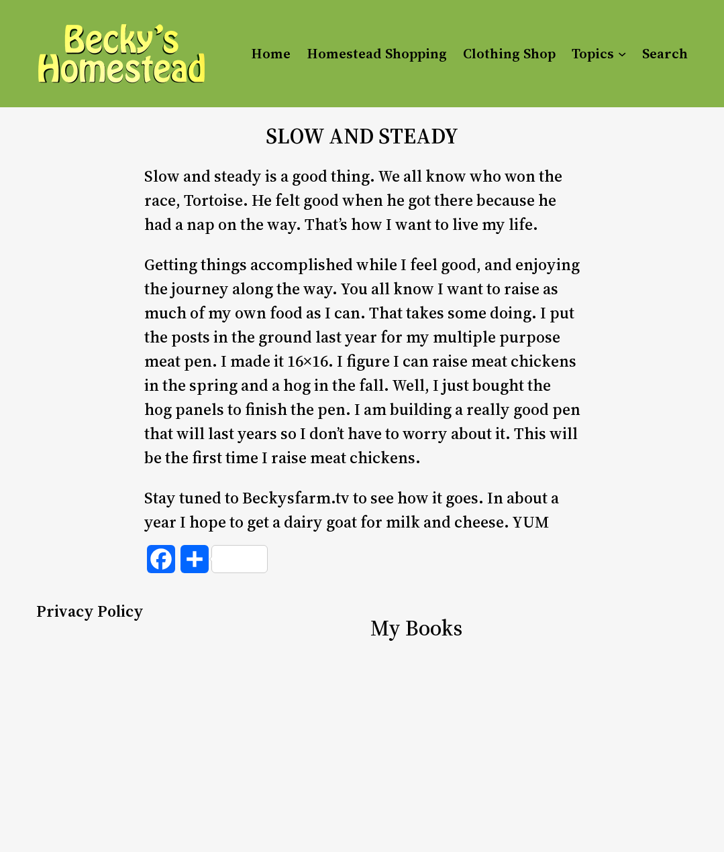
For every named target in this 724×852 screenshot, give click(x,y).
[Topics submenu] (622, 54)
